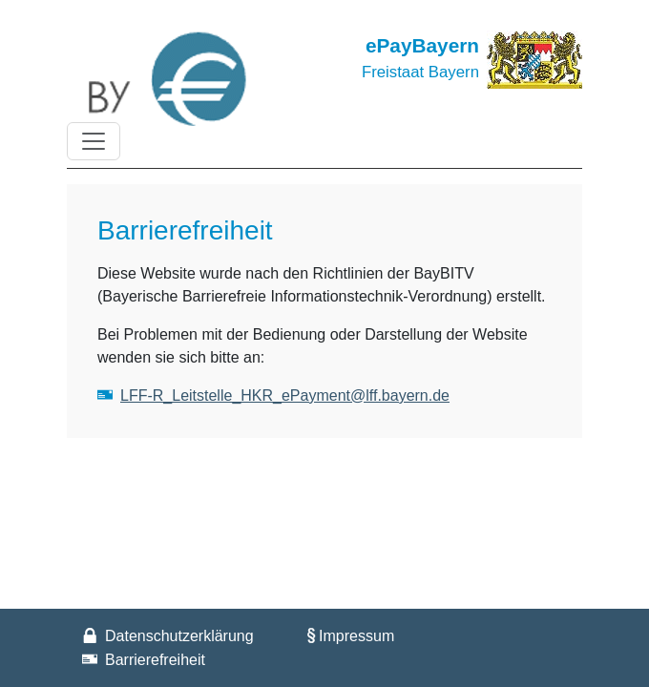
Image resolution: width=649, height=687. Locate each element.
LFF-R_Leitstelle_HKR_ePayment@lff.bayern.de (285, 395)
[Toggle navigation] (93, 141)
